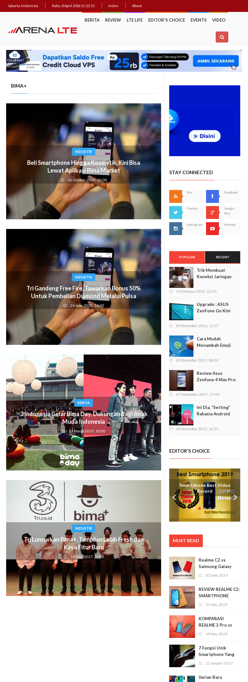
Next (235, 495)
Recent (223, 257)
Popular (187, 257)
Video (218, 20)
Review (113, 20)
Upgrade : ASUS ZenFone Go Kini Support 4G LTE (214, 311)
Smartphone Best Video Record (205, 488)
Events (199, 20)
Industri (83, 151)
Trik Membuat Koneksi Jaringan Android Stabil (214, 277)
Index (113, 6)
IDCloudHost (204, 665)
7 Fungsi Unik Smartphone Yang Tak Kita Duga (216, 654)
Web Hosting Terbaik (172, 665)
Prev (174, 495)
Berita (92, 20)
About (137, 6)
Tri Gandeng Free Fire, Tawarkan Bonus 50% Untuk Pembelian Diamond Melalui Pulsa (83, 292)
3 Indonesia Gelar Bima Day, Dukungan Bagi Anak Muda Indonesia (84, 417)
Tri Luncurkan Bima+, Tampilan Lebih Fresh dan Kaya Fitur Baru (84, 543)
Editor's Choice (166, 20)
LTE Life (135, 20)
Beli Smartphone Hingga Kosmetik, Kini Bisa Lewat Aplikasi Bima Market (83, 166)
